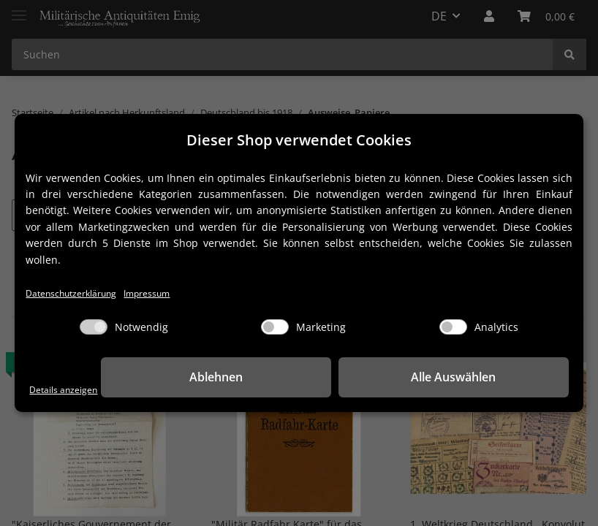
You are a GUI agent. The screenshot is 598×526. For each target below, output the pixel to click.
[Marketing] (275, 327)
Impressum (169, 293)
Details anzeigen (69, 390)
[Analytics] (453, 327)
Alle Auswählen (495, 378)
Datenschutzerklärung (80, 293)
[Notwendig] (93, 327)
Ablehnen (341, 378)
